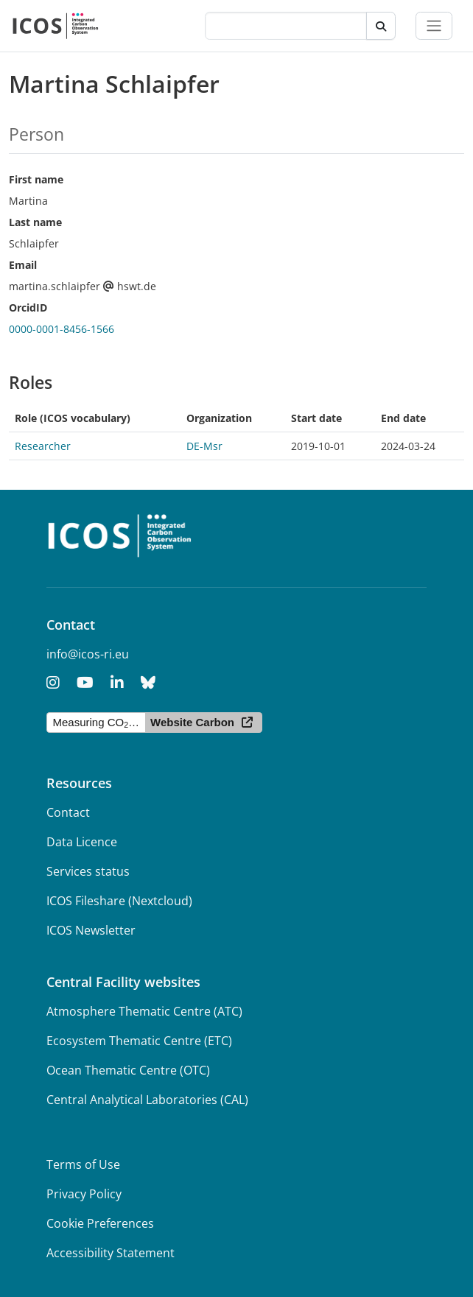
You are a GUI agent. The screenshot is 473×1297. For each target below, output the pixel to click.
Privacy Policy (84, 1194)
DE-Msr (204, 446)
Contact (68, 812)
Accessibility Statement (110, 1253)
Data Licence (81, 842)
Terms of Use (83, 1164)
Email (23, 265)
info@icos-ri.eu (87, 654)
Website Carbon (192, 722)
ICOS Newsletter (91, 930)
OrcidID (28, 307)
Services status (88, 871)
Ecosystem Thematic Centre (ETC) (139, 1041)
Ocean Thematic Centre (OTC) (128, 1070)
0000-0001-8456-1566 (61, 329)
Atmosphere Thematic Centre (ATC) (144, 1011)
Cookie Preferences (100, 1223)
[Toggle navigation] (434, 26)
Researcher (43, 446)
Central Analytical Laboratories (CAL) (147, 1100)
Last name (35, 222)
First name (36, 179)
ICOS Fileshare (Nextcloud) (119, 901)
